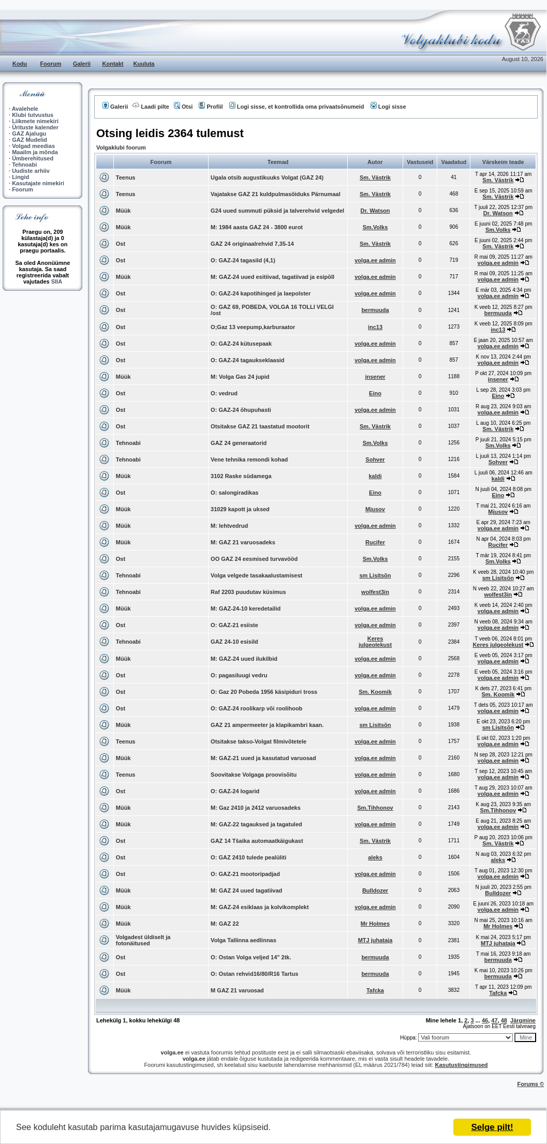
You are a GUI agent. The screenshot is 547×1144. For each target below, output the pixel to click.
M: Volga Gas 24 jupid (240, 377)
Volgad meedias (33, 146)
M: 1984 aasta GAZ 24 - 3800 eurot (257, 227)
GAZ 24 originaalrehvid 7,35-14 (252, 244)
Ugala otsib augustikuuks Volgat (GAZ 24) (267, 177)
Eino (375, 393)
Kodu (19, 64)
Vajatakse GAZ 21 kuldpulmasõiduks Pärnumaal (276, 194)
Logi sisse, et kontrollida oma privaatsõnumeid (296, 106)
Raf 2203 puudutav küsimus (248, 592)
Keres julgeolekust (375, 641)
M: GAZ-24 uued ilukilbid (244, 659)
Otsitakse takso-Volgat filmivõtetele (258, 741)
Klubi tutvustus (32, 115)
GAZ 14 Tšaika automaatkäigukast (257, 841)
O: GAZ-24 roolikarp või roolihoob (256, 708)
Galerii (82, 64)
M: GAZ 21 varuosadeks (243, 542)
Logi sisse (388, 106)
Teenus (126, 177)
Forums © (531, 1084)
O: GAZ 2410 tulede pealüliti (248, 857)
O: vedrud (224, 393)
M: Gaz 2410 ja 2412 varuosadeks (256, 808)
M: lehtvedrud (229, 526)
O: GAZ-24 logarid (235, 791)
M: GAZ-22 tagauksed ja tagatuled (256, 824)
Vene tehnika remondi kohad (249, 459)
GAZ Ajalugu (29, 133)
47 (494, 1020)
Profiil (211, 106)
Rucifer (375, 542)
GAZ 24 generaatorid (239, 443)
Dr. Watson (375, 210)
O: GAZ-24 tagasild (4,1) (243, 260)
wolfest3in (375, 592)
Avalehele (25, 109)
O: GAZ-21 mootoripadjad (245, 874)
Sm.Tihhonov (375, 808)
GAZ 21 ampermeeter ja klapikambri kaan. (267, 725)
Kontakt (113, 64)
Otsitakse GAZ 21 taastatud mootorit (260, 426)
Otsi (183, 106)
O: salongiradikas (234, 492)
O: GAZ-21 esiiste (234, 625)
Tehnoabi (24, 164)
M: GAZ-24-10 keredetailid (245, 608)
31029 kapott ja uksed (240, 509)
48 (504, 1020)
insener (375, 377)
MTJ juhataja (375, 940)
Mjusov (375, 509)
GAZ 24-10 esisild (234, 641)
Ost (120, 244)
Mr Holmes (375, 923)
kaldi (374, 476)
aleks (375, 857)
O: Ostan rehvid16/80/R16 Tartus (254, 974)
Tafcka (375, 990)
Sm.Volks (375, 227)
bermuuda (375, 310)
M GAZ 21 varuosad (237, 990)
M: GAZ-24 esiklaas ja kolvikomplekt (260, 907)
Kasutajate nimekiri (38, 183)
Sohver (375, 459)
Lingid (20, 177)
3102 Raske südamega (241, 476)
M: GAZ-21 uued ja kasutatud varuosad (263, 758)
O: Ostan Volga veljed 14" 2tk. (251, 957)
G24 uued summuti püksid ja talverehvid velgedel (277, 210)
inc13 (375, 327)
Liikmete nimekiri (35, 121)
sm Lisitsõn (375, 575)
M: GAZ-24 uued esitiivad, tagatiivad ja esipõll (272, 277)
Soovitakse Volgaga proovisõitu (254, 774)
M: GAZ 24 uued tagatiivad (246, 890)
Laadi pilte (150, 106)
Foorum (51, 64)
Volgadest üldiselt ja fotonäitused (143, 940)
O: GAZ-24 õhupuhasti (241, 410)
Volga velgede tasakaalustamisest (256, 575)
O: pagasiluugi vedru (239, 675)
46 (485, 1020)
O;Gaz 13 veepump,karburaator (253, 327)
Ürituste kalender (35, 127)
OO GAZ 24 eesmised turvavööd (254, 559)
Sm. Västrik (375, 177)
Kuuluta (144, 64)
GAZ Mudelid (29, 140)
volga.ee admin (374, 260)
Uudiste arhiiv (31, 171)
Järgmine (523, 1020)
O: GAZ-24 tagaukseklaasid (247, 360)
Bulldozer (375, 890)
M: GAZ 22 (225, 923)
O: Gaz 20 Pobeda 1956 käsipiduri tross (264, 692)
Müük (123, 210)
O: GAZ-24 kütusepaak (241, 343)
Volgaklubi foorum (121, 147)
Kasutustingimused (461, 1065)
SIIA (56, 281)
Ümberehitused (32, 158)
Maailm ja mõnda (35, 152)
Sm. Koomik (375, 692)
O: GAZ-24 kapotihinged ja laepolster (261, 293)
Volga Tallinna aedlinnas (243, 940)
